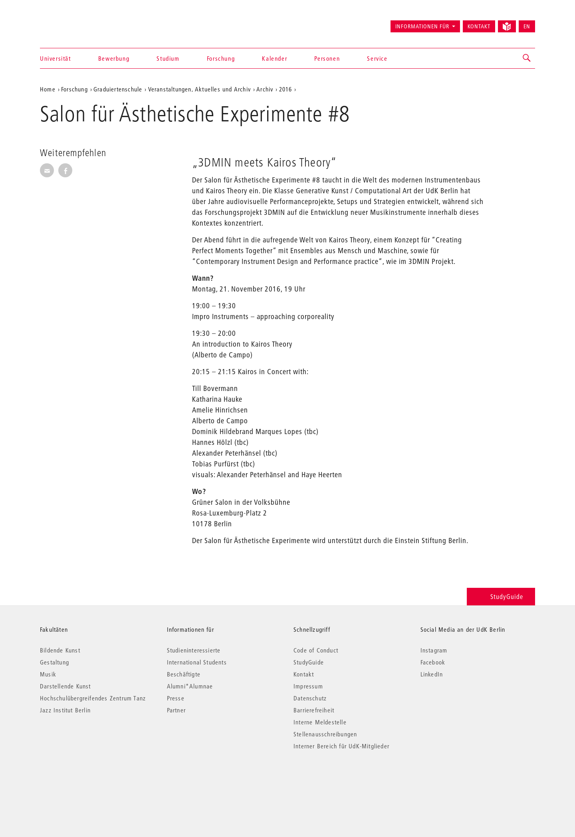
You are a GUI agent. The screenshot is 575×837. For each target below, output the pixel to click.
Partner (176, 710)
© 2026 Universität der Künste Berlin (81, 780)
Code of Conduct (315, 650)
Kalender (274, 58)
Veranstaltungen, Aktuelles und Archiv (199, 89)
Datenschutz (310, 698)
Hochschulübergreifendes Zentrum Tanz (93, 698)
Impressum (308, 686)
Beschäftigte (183, 674)
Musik (48, 674)
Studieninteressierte (194, 650)
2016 (285, 89)
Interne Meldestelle (320, 722)
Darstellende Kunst (65, 686)
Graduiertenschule (117, 89)
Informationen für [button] (422, 26)
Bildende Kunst (60, 650)
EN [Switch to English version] (526, 26)
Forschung (221, 58)
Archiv (264, 89)
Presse (175, 698)
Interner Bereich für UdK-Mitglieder (341, 746)
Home (48, 89)
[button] (527, 58)
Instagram (434, 650)
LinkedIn (431, 674)
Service (377, 58)
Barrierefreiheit (313, 710)
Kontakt (479, 26)
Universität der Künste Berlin (71, 23)
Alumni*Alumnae (190, 686)
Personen (327, 58)
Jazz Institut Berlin (65, 710)
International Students (197, 662)
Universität (55, 58)
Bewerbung (113, 58)
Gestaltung (54, 662)
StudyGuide (501, 596)
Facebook (433, 662)
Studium (168, 58)
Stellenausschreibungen (325, 734)
